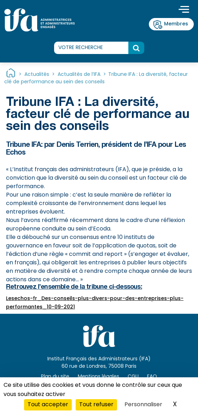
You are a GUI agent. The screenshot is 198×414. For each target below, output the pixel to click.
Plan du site (55, 377)
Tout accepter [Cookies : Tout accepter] (48, 404)
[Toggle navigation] (184, 10)
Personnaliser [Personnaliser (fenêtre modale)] (143, 404)
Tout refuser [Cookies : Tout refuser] (96, 404)
